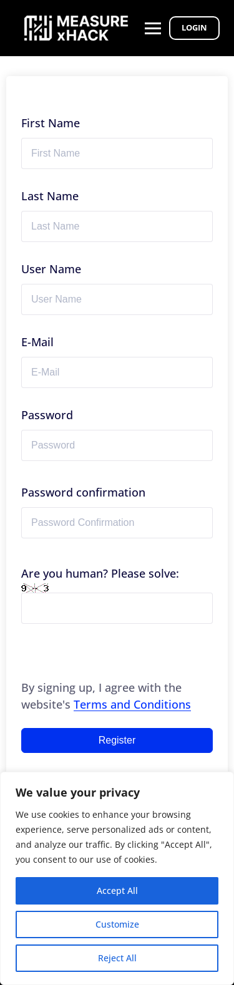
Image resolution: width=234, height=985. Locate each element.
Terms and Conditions (132, 704)
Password (47, 414)
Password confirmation (83, 492)
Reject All (117, 958)
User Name (51, 268)
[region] (117, 878)
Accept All (117, 890)
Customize (117, 924)
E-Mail (37, 341)
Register (117, 740)
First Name (50, 122)
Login (194, 27)
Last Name (50, 195)
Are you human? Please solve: (117, 595)
